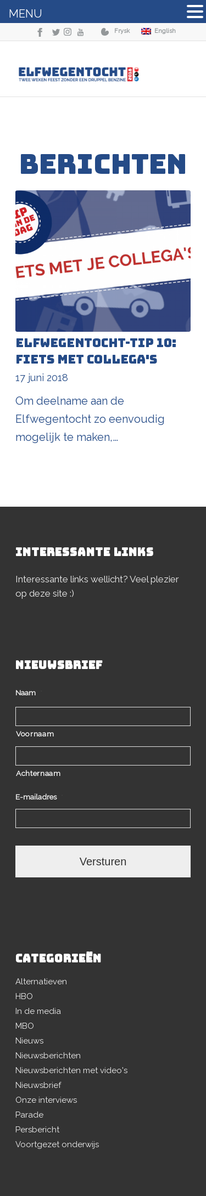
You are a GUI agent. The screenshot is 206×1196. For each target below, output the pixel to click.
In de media (38, 1011)
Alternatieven (41, 982)
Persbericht (37, 1130)
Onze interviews (46, 1100)
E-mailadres (39, 796)
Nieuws (29, 1041)
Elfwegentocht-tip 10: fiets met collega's (95, 351)
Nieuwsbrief (38, 1085)
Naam (28, 692)
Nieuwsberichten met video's (71, 1070)
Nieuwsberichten (48, 1056)
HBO (24, 996)
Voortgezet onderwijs (57, 1144)
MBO (24, 1026)
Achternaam (38, 773)
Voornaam (35, 733)
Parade (29, 1115)
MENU (25, 13)
